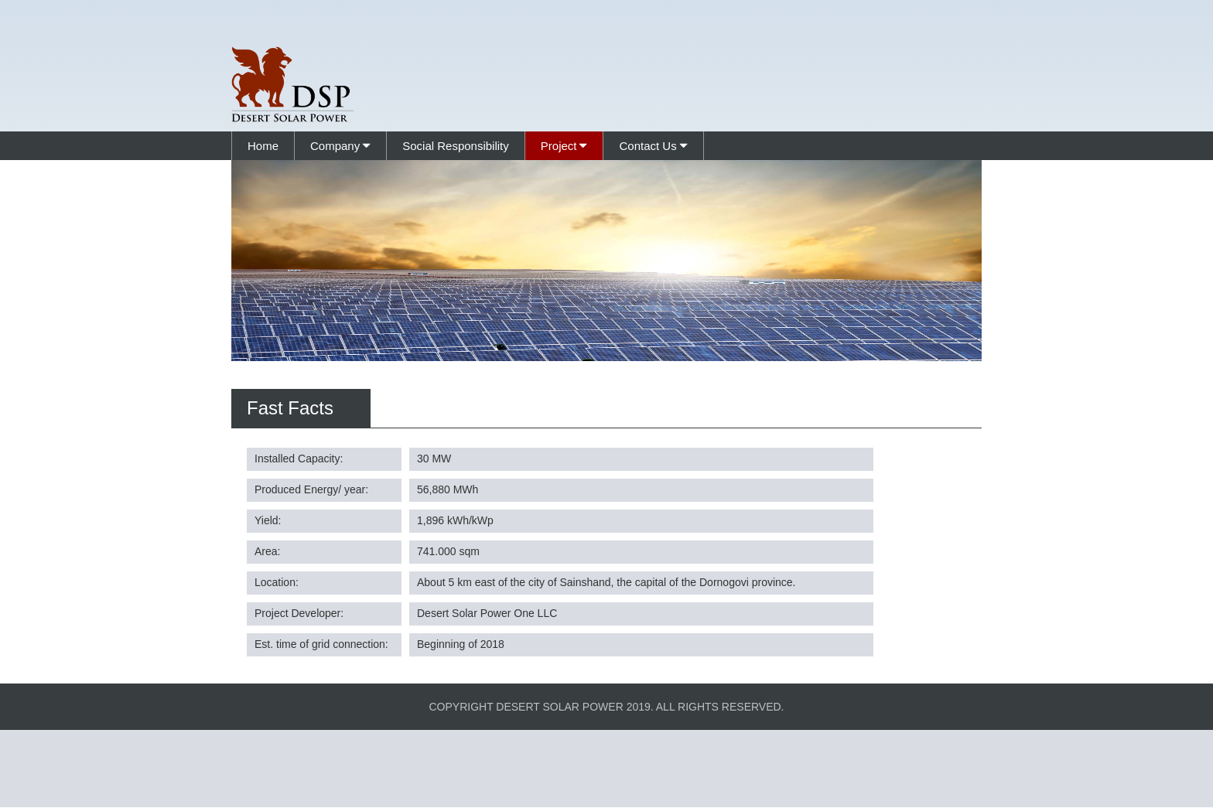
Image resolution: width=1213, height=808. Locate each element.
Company (335, 145)
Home (263, 145)
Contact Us (647, 145)
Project (559, 145)
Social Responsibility (455, 145)
